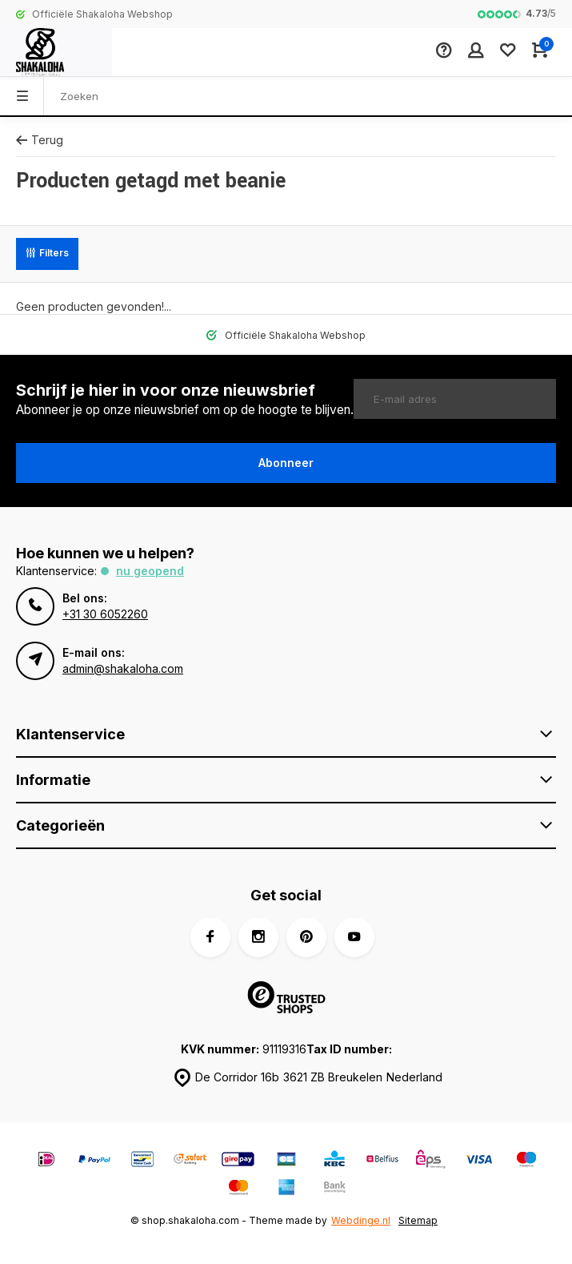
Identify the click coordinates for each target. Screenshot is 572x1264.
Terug (39, 140)
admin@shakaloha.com (122, 668)
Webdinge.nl (360, 1220)
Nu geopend (150, 571)
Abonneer (286, 462)
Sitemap (418, 1220)
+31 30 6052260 (105, 614)
